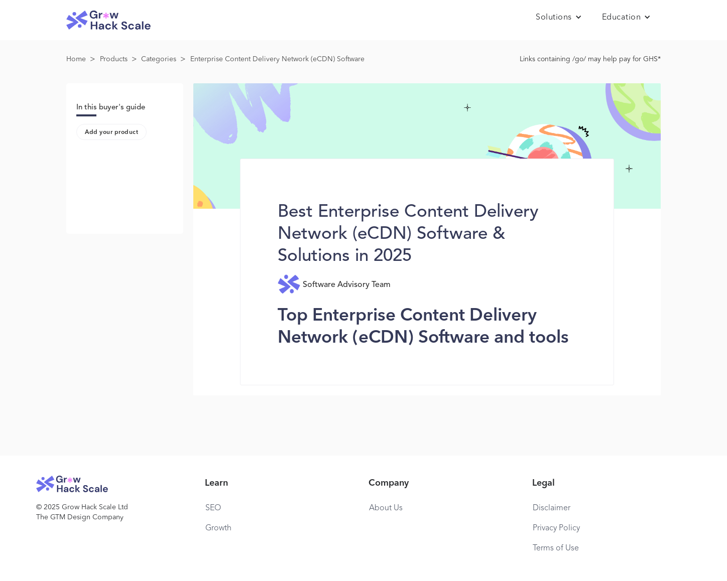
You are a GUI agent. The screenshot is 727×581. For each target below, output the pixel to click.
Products (114, 59)
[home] (108, 20)
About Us (386, 508)
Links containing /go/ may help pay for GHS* (590, 59)
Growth (218, 528)
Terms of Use (556, 548)
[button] (559, 18)
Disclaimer (551, 508)
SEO (213, 508)
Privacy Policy (556, 528)
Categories (158, 59)
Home (76, 59)
